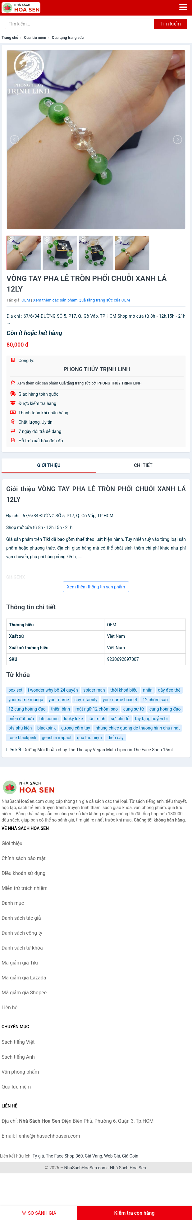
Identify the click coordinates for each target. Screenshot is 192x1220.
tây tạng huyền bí (151, 718)
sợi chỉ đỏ (120, 718)
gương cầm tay (75, 727)
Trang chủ (10, 37)
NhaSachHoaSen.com (85, 1167)
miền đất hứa (21, 718)
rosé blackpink (22, 737)
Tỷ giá (38, 1155)
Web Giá (112, 1155)
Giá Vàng (93, 1155)
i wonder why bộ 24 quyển (53, 690)
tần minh (96, 718)
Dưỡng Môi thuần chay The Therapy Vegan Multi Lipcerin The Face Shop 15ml (98, 749)
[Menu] (183, 7)
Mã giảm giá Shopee (24, 993)
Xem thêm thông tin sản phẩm (96, 586)
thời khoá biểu (123, 690)
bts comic (48, 718)
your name (59, 699)
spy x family (86, 699)
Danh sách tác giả (21, 918)
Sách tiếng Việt (18, 1042)
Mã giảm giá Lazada (24, 978)
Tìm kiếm (170, 24)
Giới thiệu (48, 465)
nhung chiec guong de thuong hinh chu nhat (137, 727)
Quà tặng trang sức (68, 37)
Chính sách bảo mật (24, 858)
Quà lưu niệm (35, 37)
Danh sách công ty (22, 933)
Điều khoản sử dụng (23, 873)
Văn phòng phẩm (20, 1072)
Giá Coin (130, 1155)
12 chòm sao (155, 699)
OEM (25, 300)
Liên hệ (9, 1008)
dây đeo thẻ (169, 690)
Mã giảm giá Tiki (20, 963)
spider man (94, 690)
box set (15, 690)
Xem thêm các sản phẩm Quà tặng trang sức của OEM (81, 300)
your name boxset (120, 699)
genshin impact (57, 737)
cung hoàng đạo (165, 709)
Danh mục (13, 903)
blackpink (46, 727)
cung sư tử (133, 709)
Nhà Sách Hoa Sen (128, 1167)
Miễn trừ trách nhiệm (25, 888)
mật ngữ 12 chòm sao (96, 709)
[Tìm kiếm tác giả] (79, 24)
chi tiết (143, 465)
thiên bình (60, 709)
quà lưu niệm (89, 737)
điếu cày (115, 737)
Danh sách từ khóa (22, 948)
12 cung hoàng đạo (27, 709)
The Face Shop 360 (64, 1155)
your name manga (25, 699)
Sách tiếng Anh (18, 1057)
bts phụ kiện (20, 727)
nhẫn (148, 690)
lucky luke (73, 718)
